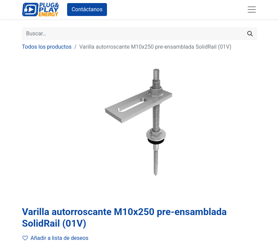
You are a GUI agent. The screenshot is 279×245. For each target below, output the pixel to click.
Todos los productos (47, 47)
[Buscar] (250, 33)
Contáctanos (87, 9)
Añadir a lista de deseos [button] (55, 238)
